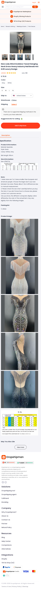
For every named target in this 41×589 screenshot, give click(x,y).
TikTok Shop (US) (8, 563)
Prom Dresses (31, 26)
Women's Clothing (10, 26)
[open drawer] (39, 2)
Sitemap (25, 586)
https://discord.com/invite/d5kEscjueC (5, 482)
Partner (4, 524)
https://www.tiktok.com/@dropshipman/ (3, 482)
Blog (3, 537)
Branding (5, 502)
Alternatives (6, 549)
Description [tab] (5, 135)
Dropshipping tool (8, 491)
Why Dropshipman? (9, 512)
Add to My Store (20, 126)
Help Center (6, 541)
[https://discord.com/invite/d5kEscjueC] (5, 482)
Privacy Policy (16, 586)
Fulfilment (5, 498)
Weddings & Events (21, 26)
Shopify (4, 559)
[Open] (31, 95)
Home (2, 26)
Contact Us (6, 520)
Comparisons (7, 545)
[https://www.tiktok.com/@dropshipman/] (3, 482)
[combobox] (19, 95)
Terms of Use (6, 586)
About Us (5, 516)
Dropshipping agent (9, 494)
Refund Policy (7, 527)
